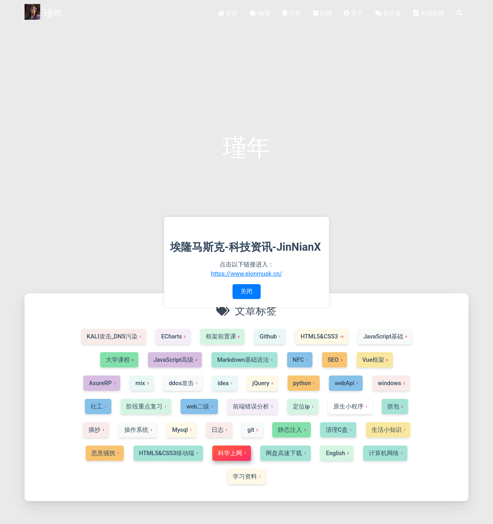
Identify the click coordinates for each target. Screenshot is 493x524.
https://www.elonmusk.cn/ (246, 273)
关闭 (246, 291)
